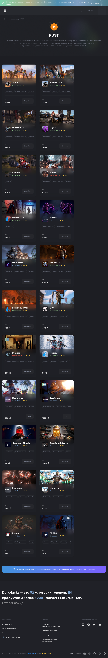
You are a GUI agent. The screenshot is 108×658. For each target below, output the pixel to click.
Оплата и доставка (49, 631)
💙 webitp (32, 653)
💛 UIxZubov (46, 653)
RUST (22, 19)
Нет (29, 416)
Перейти (27, 101)
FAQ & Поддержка (9, 628)
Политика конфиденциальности (51, 625)
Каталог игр (12, 603)
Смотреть (95, 3)
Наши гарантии (48, 635)
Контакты (6, 633)
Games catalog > (13, 19)
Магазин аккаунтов (11, 637)
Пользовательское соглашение (49, 640)
